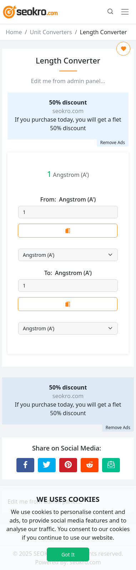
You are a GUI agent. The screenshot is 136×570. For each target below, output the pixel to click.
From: (68, 199)
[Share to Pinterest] (68, 465)
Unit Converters (51, 32)
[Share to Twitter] (47, 465)
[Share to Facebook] (25, 465)
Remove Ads (112, 142)
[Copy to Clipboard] (67, 231)
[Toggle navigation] (125, 12)
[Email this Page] (111, 465)
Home (14, 32)
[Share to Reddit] (90, 465)
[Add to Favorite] (123, 49)
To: (68, 273)
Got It (68, 554)
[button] (110, 12)
